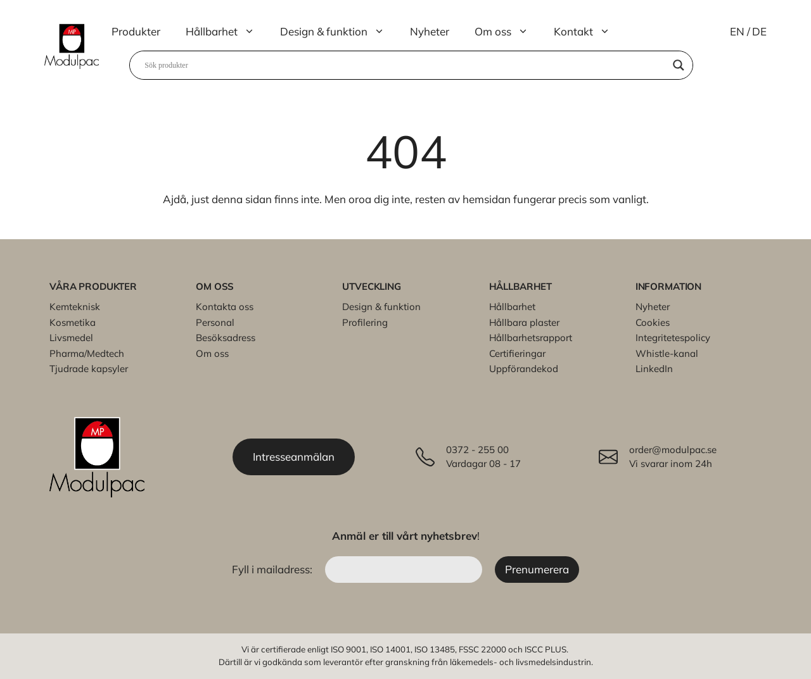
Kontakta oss (224, 307)
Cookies (652, 322)
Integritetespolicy (672, 338)
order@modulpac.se (673, 450)
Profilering (365, 322)
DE (759, 31)
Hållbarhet (226, 32)
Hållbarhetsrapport (530, 338)
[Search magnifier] (678, 65)
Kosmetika (72, 322)
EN (737, 31)
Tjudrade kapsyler (88, 369)
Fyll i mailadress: (273, 569)
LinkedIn (654, 369)
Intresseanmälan (294, 456)
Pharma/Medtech (86, 353)
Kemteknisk (74, 307)
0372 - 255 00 (477, 450)
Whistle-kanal (666, 353)
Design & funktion (338, 32)
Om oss (508, 32)
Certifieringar (517, 353)
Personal (215, 322)
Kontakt (588, 32)
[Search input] (405, 65)
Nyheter (429, 31)
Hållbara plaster (524, 322)
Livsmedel (71, 338)
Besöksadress (225, 338)
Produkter (136, 31)
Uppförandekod (523, 369)
